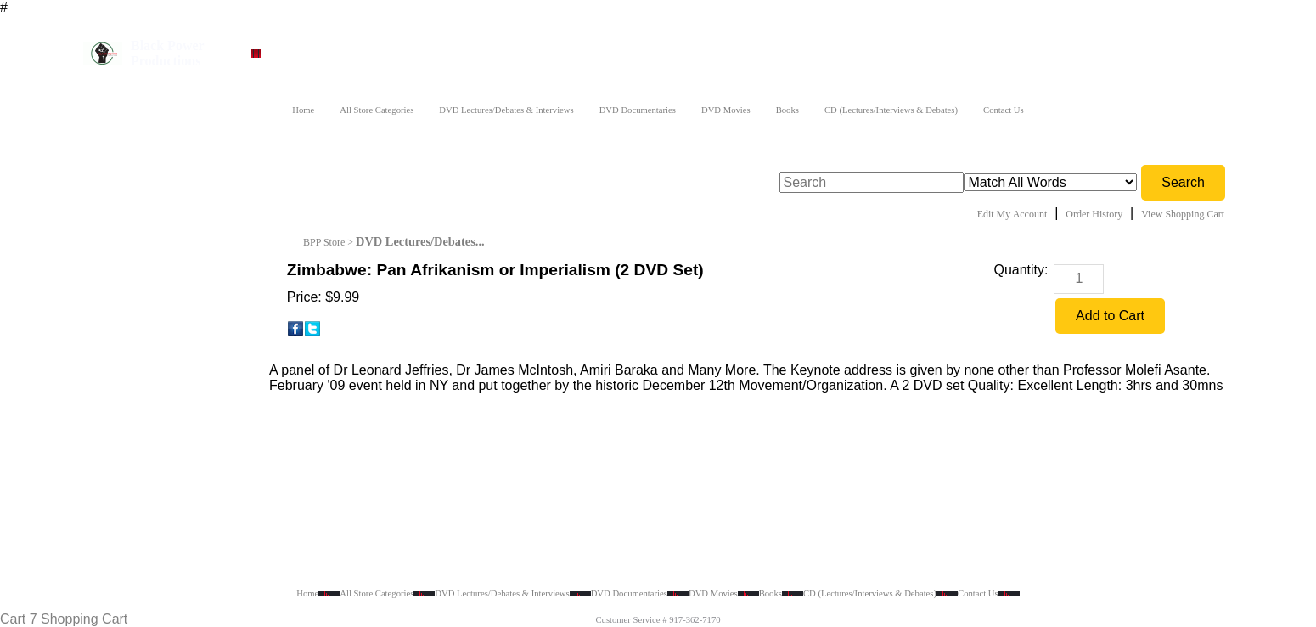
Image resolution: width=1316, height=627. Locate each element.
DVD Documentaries (637, 110)
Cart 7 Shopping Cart (63, 619)
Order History (1094, 214)
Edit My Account (1012, 214)
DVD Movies (726, 110)
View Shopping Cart (1182, 214)
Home (303, 110)
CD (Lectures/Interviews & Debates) (891, 110)
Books (787, 110)
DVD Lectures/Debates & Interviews (506, 110)
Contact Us (1003, 110)
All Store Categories (376, 110)
